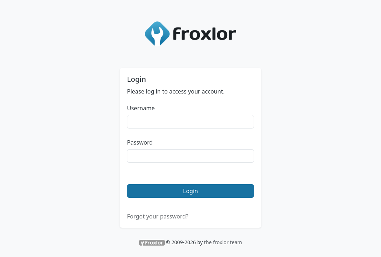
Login (190, 191)
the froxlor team (223, 242)
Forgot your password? (157, 216)
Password (140, 142)
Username (141, 108)
